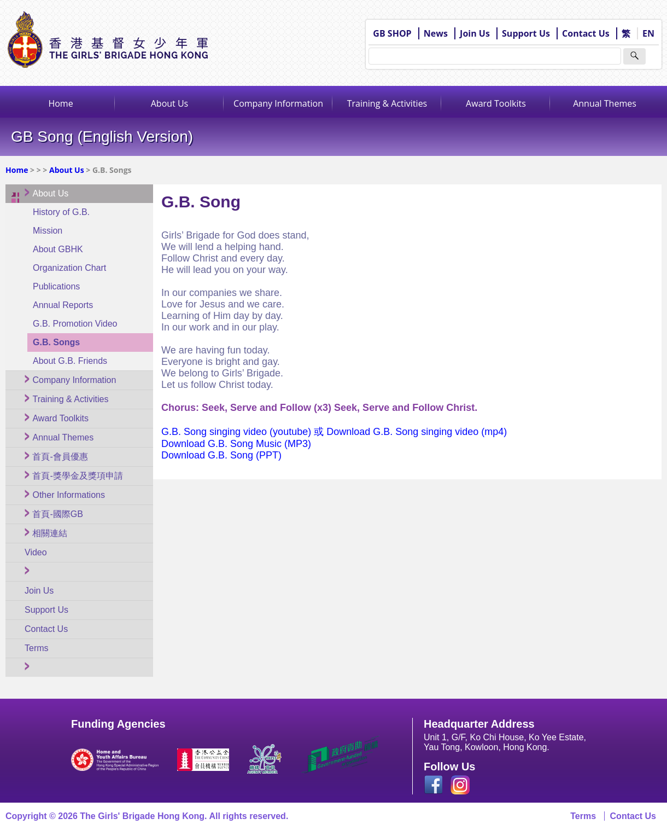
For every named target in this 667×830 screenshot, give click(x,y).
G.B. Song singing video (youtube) (237, 431)
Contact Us (586, 33)
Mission (47, 230)
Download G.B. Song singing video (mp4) (416, 431)
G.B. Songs (56, 342)
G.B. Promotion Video (75, 323)
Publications (56, 286)
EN (648, 33)
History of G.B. (61, 212)
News (436, 33)
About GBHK (58, 249)
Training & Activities (387, 103)
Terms (583, 816)
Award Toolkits (496, 103)
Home (60, 103)
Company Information (278, 103)
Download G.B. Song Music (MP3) (236, 443)
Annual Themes (604, 103)
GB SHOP (392, 33)
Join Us (475, 33)
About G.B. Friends (70, 360)
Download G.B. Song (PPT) (221, 455)
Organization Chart (69, 267)
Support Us (526, 33)
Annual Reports (63, 305)
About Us (170, 103)
